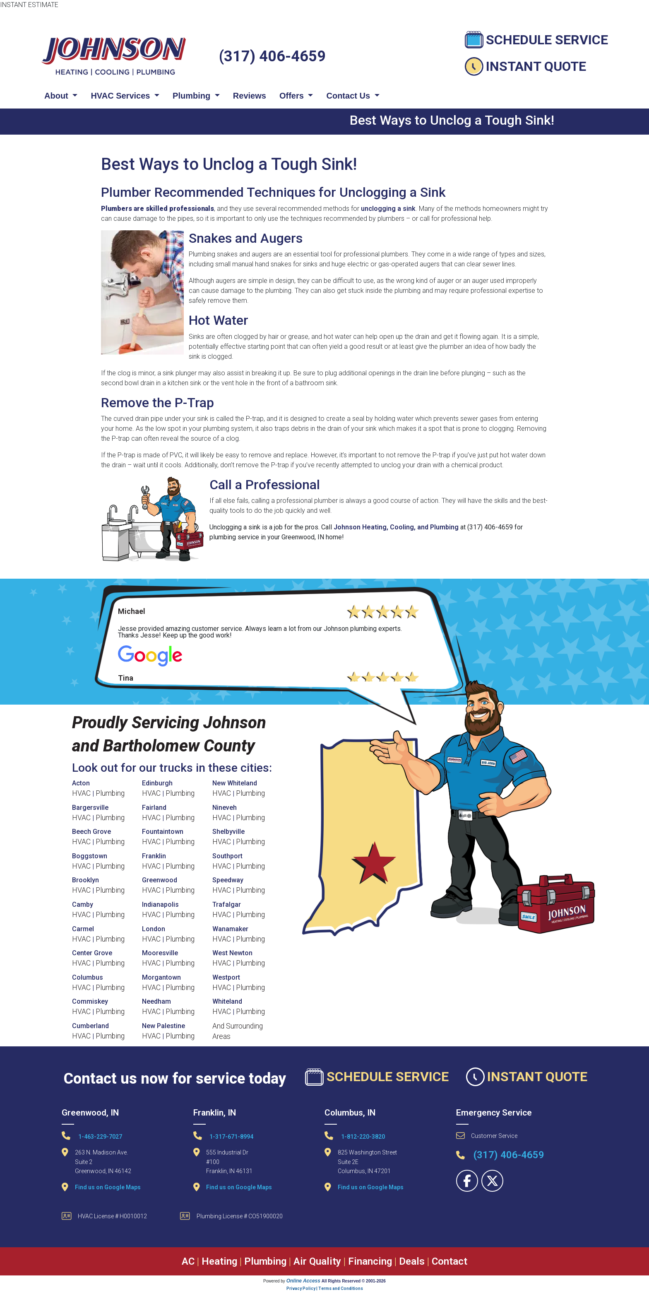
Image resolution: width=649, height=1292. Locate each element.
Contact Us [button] (349, 95)
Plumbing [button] (193, 95)
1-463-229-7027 (92, 1135)
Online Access (303, 1281)
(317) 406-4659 (272, 56)
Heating (219, 1261)
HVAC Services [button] (121, 95)
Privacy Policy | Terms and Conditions (324, 1288)
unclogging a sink (388, 209)
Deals (412, 1261)
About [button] (57, 95)
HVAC (81, 793)
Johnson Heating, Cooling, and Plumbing (396, 527)
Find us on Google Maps (108, 1187)
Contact (449, 1261)
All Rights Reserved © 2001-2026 (354, 1281)
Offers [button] (292, 95)
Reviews (249, 95)
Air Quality (317, 1261)
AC (188, 1261)
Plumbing (110, 793)
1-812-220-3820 (354, 1135)
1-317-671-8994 (223, 1135)
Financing (370, 1261)
